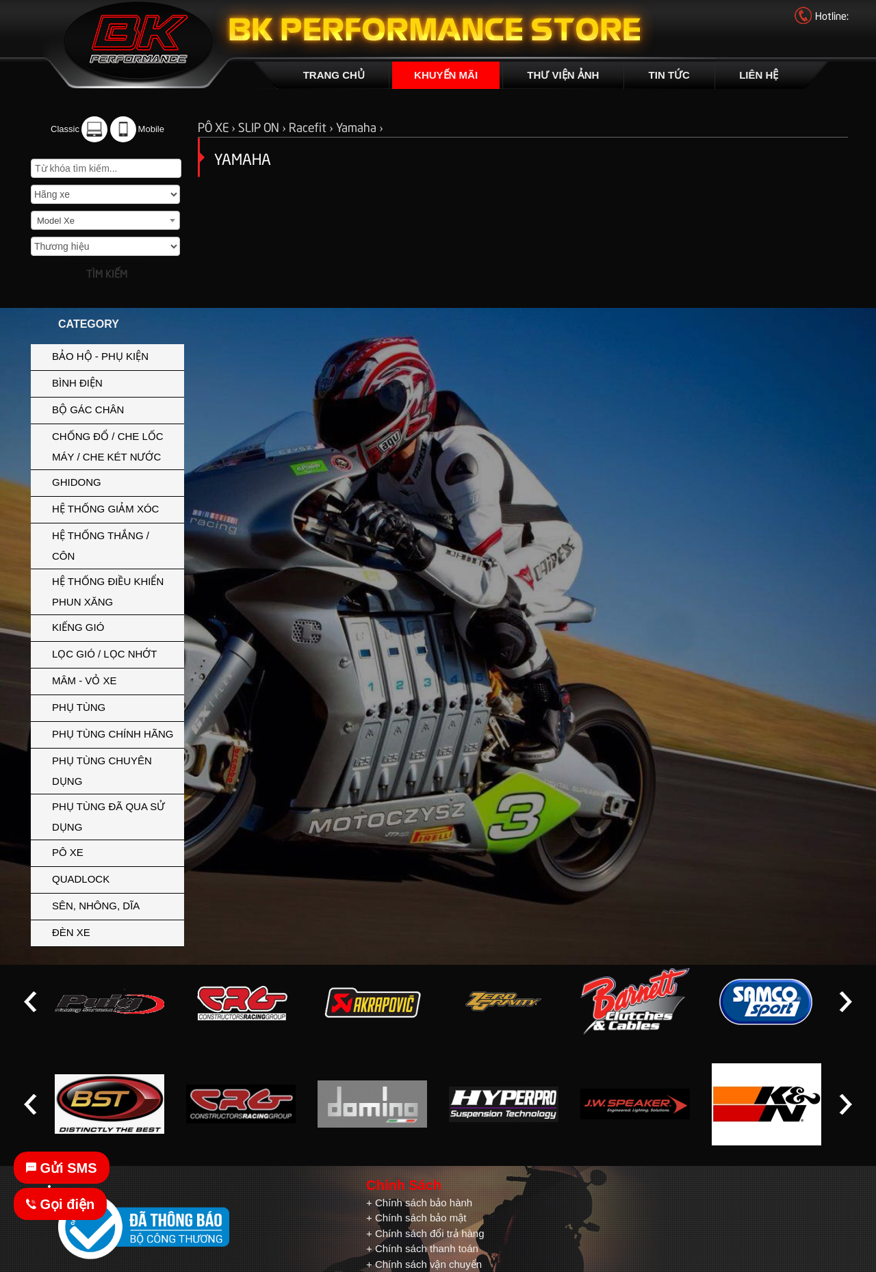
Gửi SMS (61, 1168)
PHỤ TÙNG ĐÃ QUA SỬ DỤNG (108, 817)
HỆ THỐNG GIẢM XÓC (114, 508)
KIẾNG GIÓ (114, 626)
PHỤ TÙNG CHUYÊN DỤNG (114, 770)
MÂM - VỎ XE (114, 679)
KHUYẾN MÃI (446, 75)
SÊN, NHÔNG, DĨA (114, 904)
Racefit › (312, 126)
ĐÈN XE (114, 931)
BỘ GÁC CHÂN (114, 408)
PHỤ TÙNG (114, 706)
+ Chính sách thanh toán (422, 1248)
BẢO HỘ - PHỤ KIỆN (114, 355)
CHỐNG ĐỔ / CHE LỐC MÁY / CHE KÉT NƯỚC (114, 445)
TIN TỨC (669, 75)
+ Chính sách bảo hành (419, 1202)
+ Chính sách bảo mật (416, 1217)
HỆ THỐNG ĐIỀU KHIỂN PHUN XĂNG (114, 590)
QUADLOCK (81, 879)
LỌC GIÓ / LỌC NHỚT (114, 653)
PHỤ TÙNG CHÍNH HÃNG (112, 734)
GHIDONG (114, 481)
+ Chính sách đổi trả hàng (425, 1233)
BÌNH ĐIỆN (114, 382)
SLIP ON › (263, 126)
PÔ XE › (218, 126)
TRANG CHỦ (334, 75)
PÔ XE (114, 851)
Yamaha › (359, 126)
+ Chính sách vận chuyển (424, 1264)
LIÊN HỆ (758, 75)
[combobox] (105, 220)
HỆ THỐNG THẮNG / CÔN (114, 545)
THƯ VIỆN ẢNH (563, 75)
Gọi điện (60, 1204)
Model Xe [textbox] (56, 221)
